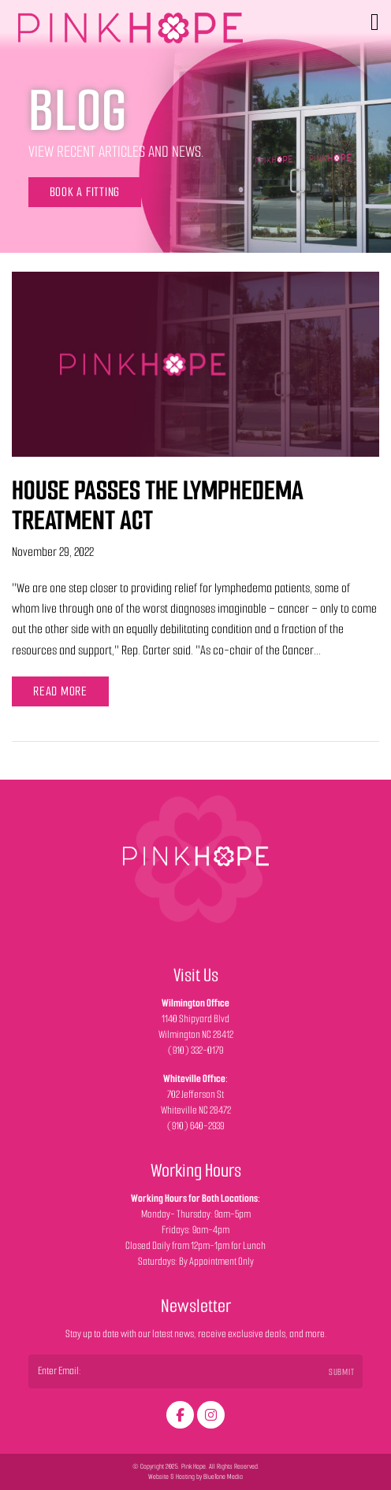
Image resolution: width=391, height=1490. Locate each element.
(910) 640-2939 (195, 1125)
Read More (60, 691)
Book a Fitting (85, 191)
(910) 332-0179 (195, 1050)
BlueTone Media (223, 1476)
